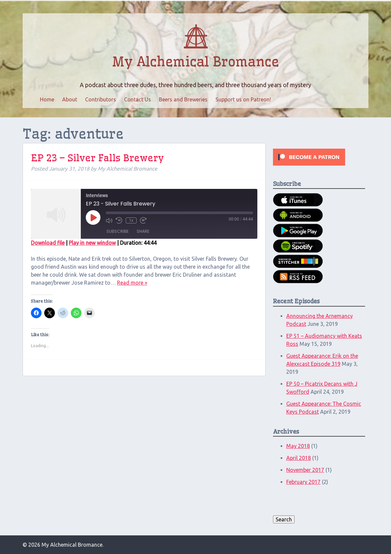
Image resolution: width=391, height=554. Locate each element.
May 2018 (298, 446)
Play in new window (92, 243)
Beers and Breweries (183, 99)
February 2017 (303, 482)
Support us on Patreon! (243, 99)
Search (284, 519)
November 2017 (305, 470)
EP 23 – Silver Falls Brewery (97, 158)
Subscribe (117, 231)
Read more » (132, 283)
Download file (48, 243)
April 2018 (298, 458)
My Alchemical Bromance (195, 62)
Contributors (100, 99)
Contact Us (137, 99)
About (69, 99)
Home (47, 99)
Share (143, 231)
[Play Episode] (93, 217)
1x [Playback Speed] (131, 220)
